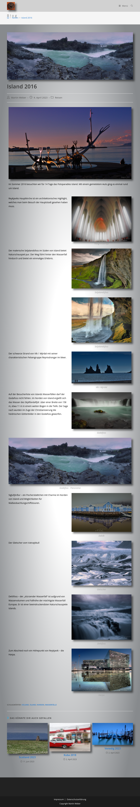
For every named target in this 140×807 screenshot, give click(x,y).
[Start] (8, 17)
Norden (40, 705)
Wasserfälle (51, 705)
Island (33, 705)
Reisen (58, 97)
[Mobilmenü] (124, 5)
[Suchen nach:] (130, 5)
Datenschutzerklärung (76, 799)
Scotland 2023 (27, 757)
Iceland (25, 705)
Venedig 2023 (113, 748)
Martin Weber (18, 97)
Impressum (59, 799)
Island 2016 (26, 17)
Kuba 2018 (70, 755)
